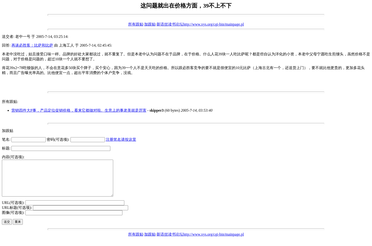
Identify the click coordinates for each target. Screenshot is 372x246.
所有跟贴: (10, 102)
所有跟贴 (135, 24)
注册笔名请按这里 (121, 139)
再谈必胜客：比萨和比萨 (32, 45)
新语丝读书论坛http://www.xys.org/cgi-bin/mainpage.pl (200, 24)
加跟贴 (150, 24)
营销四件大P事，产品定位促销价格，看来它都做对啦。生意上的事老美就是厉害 (78, 110)
